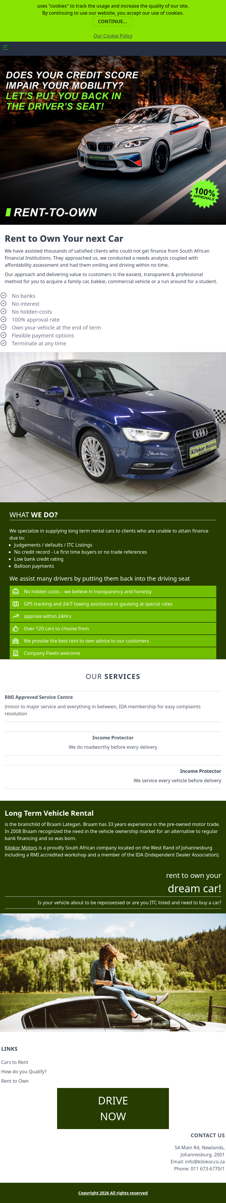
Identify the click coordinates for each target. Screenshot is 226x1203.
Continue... (112, 21)
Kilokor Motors (21, 847)
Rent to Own (15, 1081)
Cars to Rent (14, 1062)
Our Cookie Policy (113, 36)
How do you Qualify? (23, 1071)
